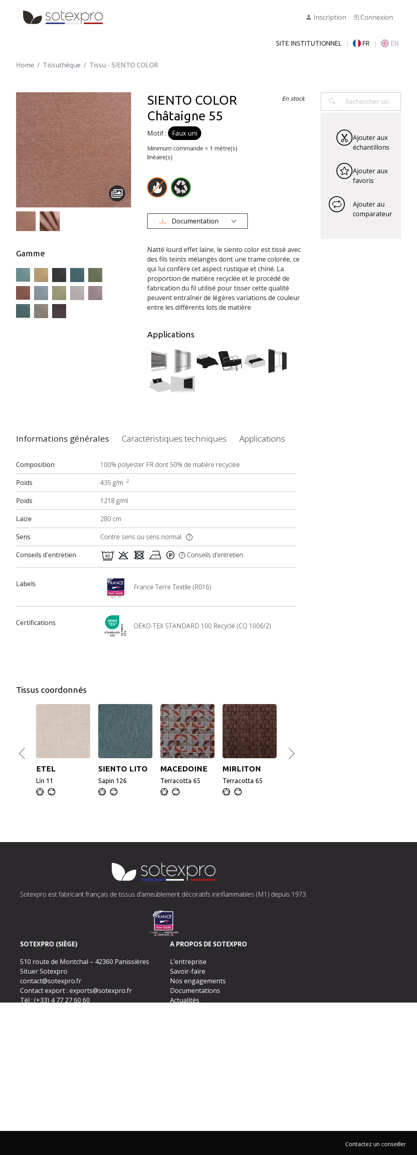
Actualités (184, 1000)
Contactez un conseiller (375, 1144)
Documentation (190, 221)
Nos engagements (198, 980)
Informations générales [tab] (62, 438)
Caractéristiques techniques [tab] (174, 438)
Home (25, 65)
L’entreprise (188, 961)
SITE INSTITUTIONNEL (309, 43)
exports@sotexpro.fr (100, 990)
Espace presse (191, 1009)
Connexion (372, 17)
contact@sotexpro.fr (50, 980)
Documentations (195, 990)
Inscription (326, 17)
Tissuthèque (62, 65)
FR (361, 43)
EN (390, 43)
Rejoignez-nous (193, 1019)
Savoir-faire (187, 971)
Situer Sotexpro (43, 971)
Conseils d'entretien (211, 554)
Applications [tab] (262, 438)
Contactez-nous (205, 1035)
